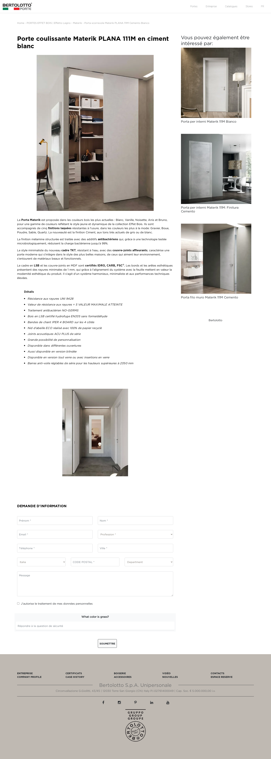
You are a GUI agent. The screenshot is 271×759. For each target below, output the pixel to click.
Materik (77, 23)
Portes (193, 6)
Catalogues (231, 6)
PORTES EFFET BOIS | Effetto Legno (49, 23)
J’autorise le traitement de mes (55, 603)
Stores (249, 6)
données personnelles (78, 603)
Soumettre (107, 643)
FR (262, 6)
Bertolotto (215, 320)
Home (20, 23)
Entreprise (211, 6)
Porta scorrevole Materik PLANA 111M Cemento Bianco (116, 23)
